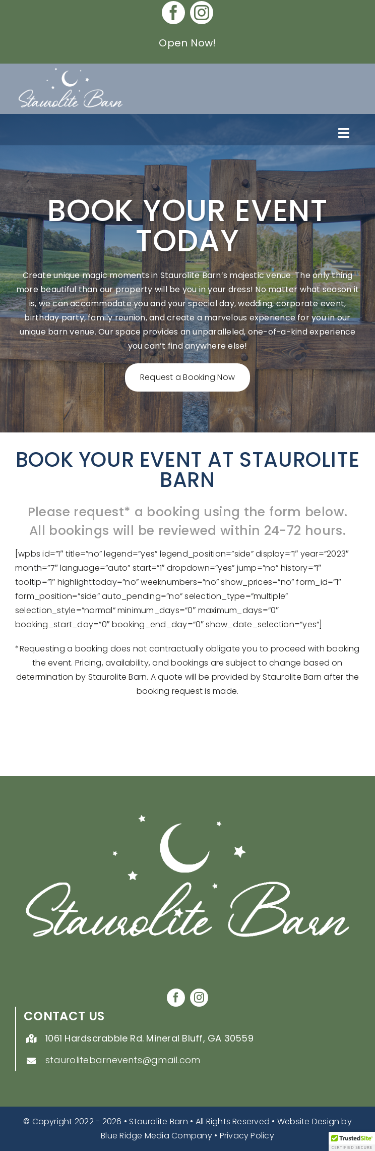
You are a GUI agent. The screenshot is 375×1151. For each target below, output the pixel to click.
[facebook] (173, 12)
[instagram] (201, 12)
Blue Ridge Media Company (156, 1135)
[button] (352, 1141)
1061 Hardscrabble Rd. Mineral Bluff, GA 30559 (149, 1038)
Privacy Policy (247, 1135)
